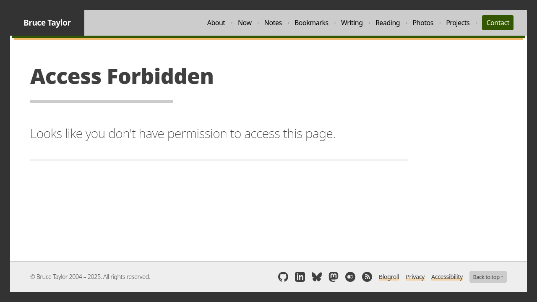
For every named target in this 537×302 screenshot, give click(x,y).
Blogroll (389, 277)
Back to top (488, 277)
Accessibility (447, 277)
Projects (457, 22)
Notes (273, 22)
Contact (497, 22)
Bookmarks (311, 22)
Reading (387, 22)
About (216, 22)
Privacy (415, 277)
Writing (352, 22)
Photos (422, 22)
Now (245, 22)
